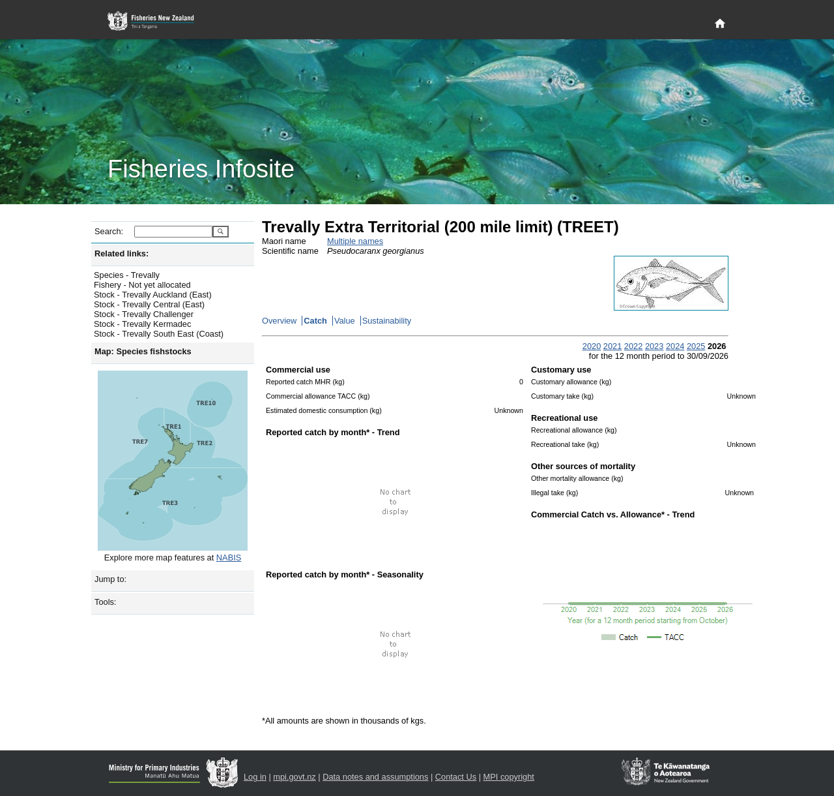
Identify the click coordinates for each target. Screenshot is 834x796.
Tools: (105, 602)
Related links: (121, 253)
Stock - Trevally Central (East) (149, 304)
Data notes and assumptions (375, 777)
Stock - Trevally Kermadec (142, 324)
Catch (315, 321)
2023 (654, 346)
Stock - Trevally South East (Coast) (158, 334)
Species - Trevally (127, 275)
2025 (696, 346)
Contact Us (455, 777)
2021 (612, 346)
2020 (591, 346)
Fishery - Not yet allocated (142, 285)
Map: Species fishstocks (143, 351)
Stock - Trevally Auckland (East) (153, 294)
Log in (255, 777)
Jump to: (110, 579)
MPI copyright (508, 777)
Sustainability (386, 321)
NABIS (228, 557)
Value (344, 321)
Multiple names (355, 241)
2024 (675, 346)
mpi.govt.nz (294, 777)
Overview (279, 321)
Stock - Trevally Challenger (144, 314)
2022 (633, 346)
